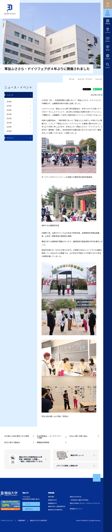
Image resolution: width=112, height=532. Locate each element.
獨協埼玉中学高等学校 (55, 510)
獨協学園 (51, 497)
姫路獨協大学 (52, 503)
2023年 (9, 114)
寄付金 (107, 50)
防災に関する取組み (12, 442)
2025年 (9, 106)
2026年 (9, 101)
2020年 (9, 127)
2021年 (9, 123)
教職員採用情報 (43, 442)
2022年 (9, 118)
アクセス (27, 504)
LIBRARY (107, 41)
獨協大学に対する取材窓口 (38, 520)
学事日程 (107, 24)
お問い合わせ (29, 509)
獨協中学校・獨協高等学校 (56, 506)
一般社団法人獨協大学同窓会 (79, 500)
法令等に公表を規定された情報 (16, 436)
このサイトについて (7, 520)
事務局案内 (21, 520)
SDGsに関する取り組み (78, 436)
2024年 (9, 110)
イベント (10, 138)
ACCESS (107, 32)
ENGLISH (107, 59)
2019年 (9, 131)
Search (107, 67)
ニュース (10, 95)
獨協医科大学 (52, 500)
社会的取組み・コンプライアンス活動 (49, 437)
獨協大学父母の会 (75, 497)
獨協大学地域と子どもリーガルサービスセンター (85, 504)
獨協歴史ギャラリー (76, 509)
